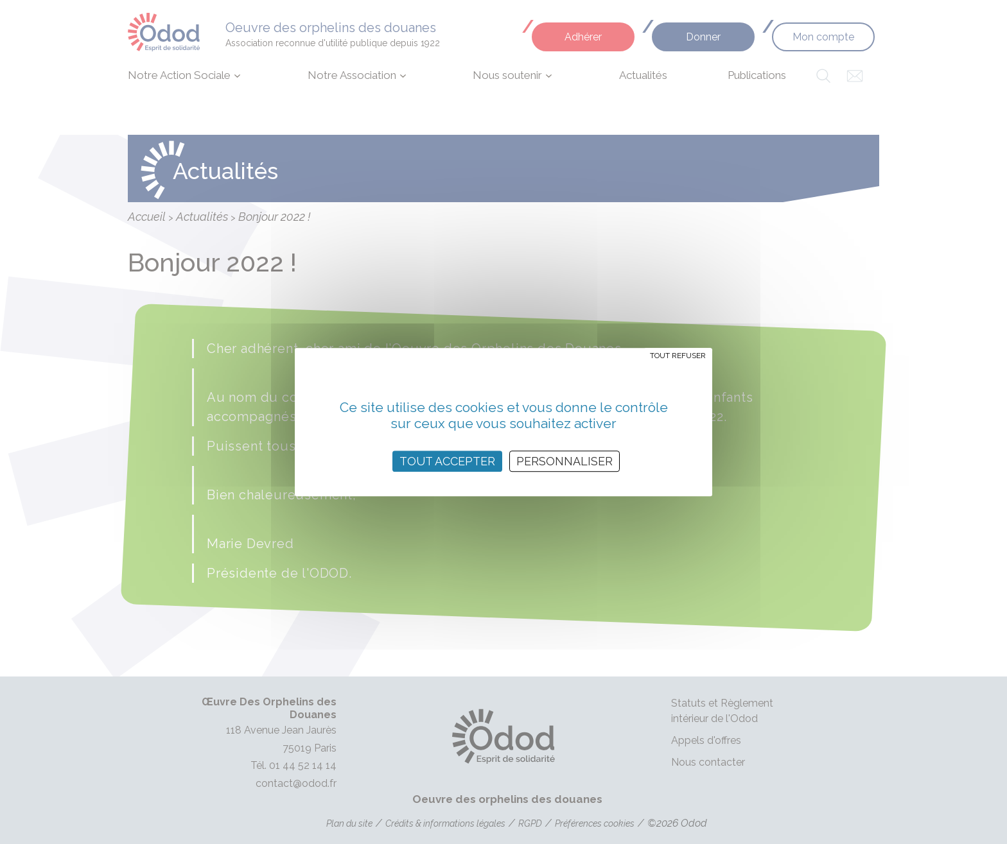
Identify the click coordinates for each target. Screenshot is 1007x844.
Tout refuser (678, 355)
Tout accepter (447, 461)
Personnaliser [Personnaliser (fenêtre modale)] (564, 461)
